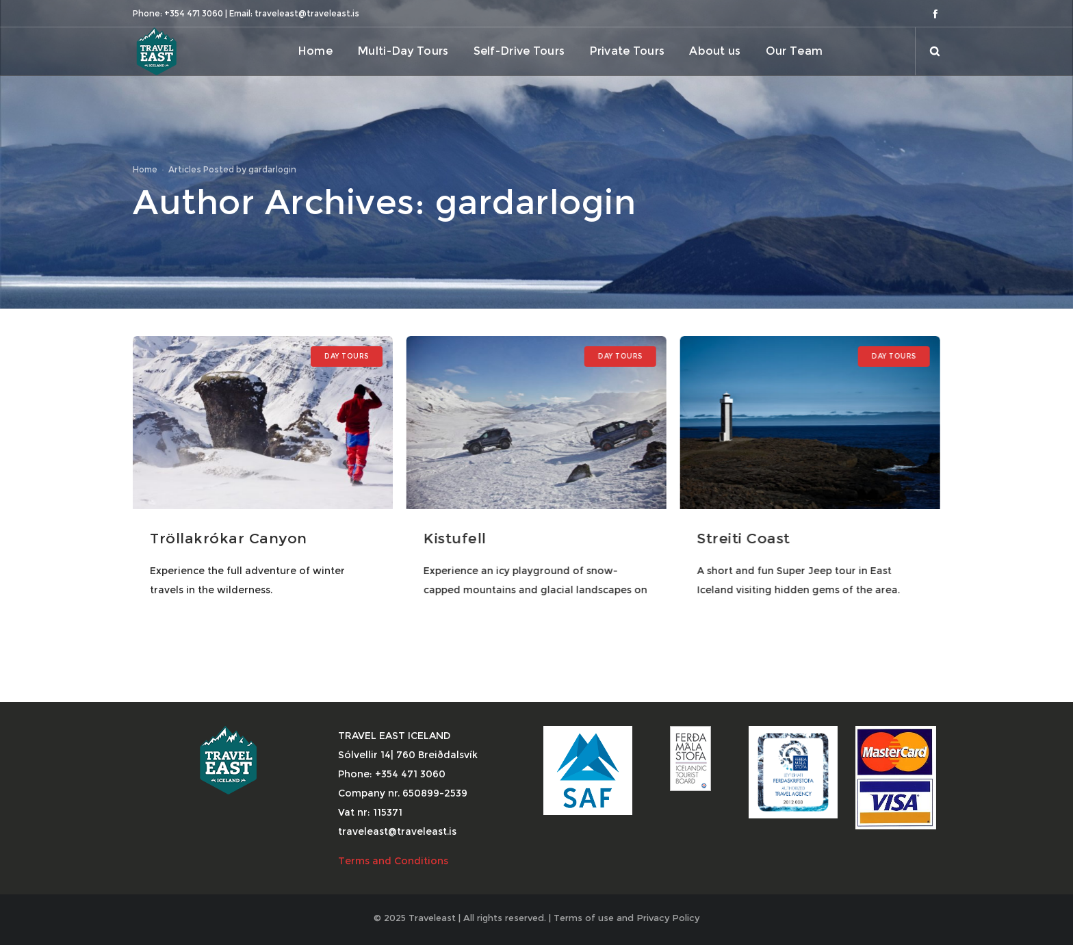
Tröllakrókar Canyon (228, 538)
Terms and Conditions (394, 861)
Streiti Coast (743, 538)
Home (145, 169)
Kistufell (454, 538)
